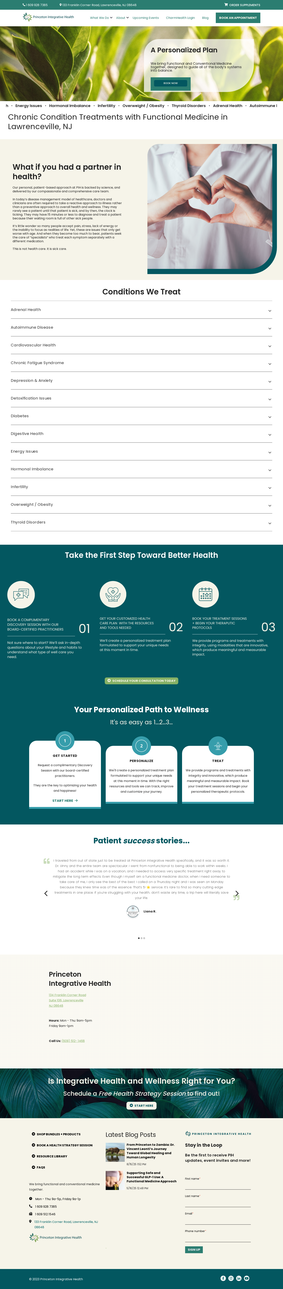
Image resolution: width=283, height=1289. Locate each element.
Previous (46, 892)
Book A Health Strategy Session (62, 1145)
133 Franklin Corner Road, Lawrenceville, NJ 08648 (66, 1224)
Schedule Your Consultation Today (141, 681)
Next (237, 892)
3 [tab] (144, 938)
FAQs (38, 1167)
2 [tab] (141, 938)
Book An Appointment (238, 18)
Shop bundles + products (56, 1134)
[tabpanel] (141, 886)
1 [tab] (139, 938)
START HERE (141, 1105)
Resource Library (49, 1156)
